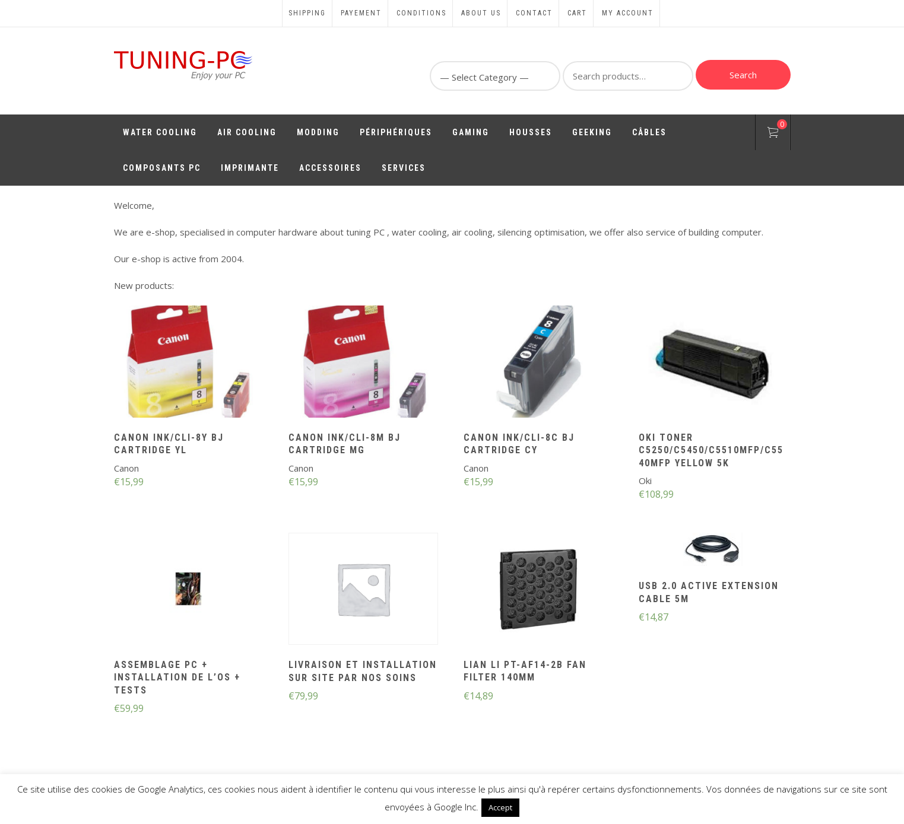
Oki (645, 480)
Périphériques (396, 132)
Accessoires (330, 168)
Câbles (649, 132)
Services (404, 168)
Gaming (470, 132)
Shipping (307, 13)
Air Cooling (247, 132)
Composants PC (162, 168)
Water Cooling (160, 132)
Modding (318, 132)
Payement (361, 13)
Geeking (592, 132)
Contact (534, 13)
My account (628, 13)
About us (481, 13)
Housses (530, 132)
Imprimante (250, 168)
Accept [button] (500, 807)
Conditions (421, 13)
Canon (126, 468)
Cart (577, 13)
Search (743, 75)
